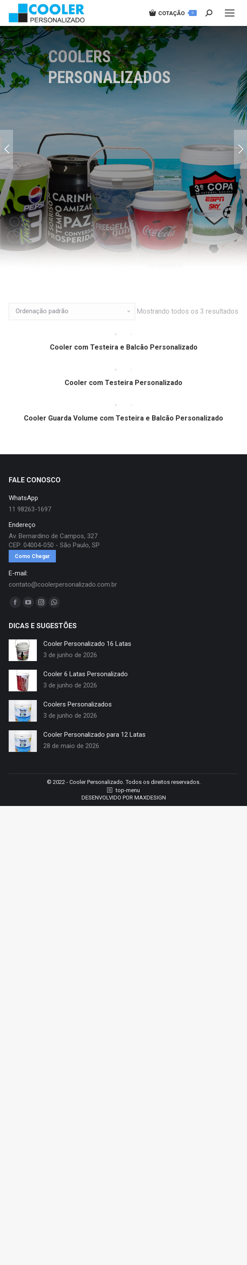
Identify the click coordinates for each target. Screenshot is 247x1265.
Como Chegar (32, 571)
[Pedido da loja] (72, 311)
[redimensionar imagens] (23, 664)
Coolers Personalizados (77, 718)
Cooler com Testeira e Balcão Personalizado (124, 352)
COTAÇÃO (173, 13)
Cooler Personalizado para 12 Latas (94, 749)
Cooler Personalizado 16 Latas (87, 658)
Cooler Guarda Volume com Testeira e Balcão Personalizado (123, 432)
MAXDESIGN (150, 812)
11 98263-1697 (30, 523)
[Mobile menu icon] (229, 13)
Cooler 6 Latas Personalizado (85, 688)
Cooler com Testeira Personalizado (123, 392)
